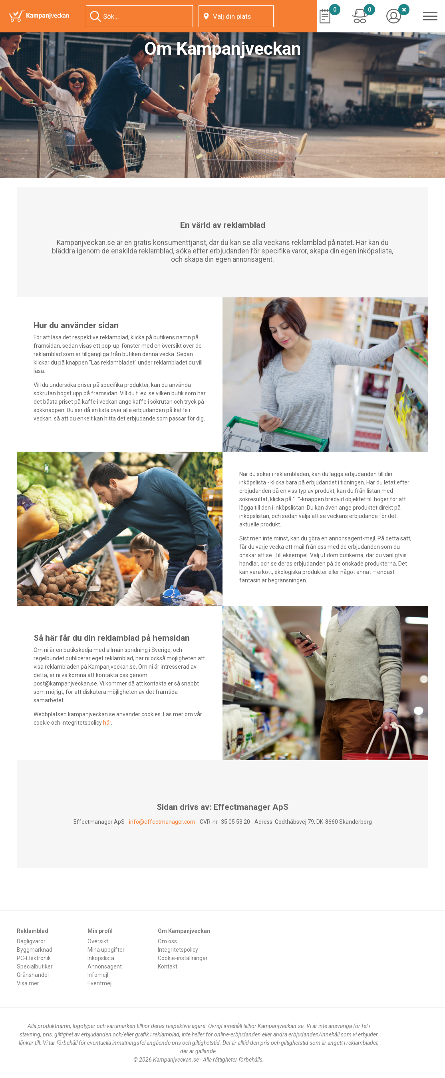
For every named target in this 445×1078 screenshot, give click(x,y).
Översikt (97, 941)
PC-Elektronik (34, 958)
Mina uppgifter (106, 949)
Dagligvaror (31, 941)
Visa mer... (29, 983)
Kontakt (167, 966)
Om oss (167, 941)
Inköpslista (100, 958)
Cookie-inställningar (183, 958)
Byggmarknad (34, 949)
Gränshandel (33, 975)
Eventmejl (100, 983)
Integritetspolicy (178, 949)
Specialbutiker (35, 966)
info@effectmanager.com (162, 822)
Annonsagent (104, 966)
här (107, 722)
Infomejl (97, 975)
